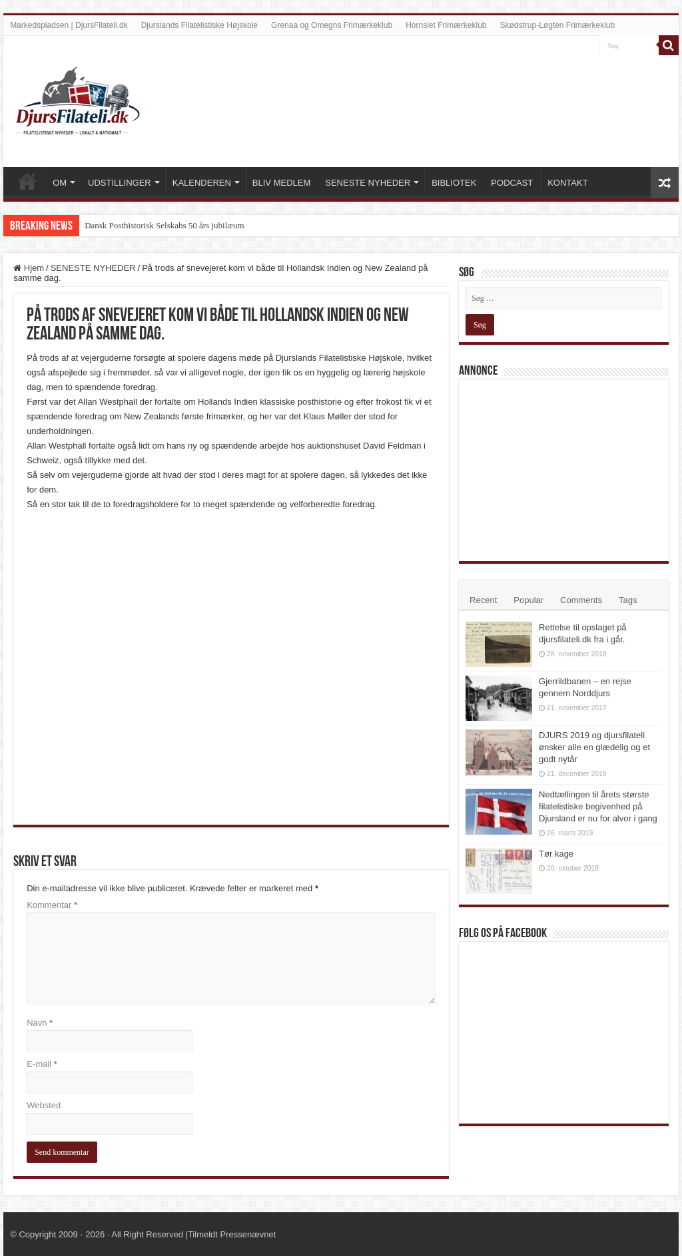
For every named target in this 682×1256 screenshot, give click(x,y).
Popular (528, 600)
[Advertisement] (565, 469)
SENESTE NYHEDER (367, 183)
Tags (628, 600)
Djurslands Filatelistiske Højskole (199, 25)
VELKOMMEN (27, 181)
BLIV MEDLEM (281, 183)
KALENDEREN (201, 183)
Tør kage (556, 854)
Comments (581, 600)
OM (60, 183)
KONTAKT (567, 183)
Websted (44, 1105)
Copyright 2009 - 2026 (62, 1234)
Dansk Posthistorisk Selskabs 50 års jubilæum (164, 225)
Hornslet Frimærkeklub (446, 25)
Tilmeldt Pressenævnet (232, 1234)
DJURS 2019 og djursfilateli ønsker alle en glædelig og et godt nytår (594, 747)
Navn (40, 1023)
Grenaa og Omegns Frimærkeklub (331, 25)
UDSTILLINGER (119, 183)
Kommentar (52, 905)
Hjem (28, 268)
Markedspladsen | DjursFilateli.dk (69, 25)
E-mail (42, 1064)
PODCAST (512, 183)
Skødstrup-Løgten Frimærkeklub (557, 25)
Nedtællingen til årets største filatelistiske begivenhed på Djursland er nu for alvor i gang (598, 806)
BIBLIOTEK (454, 183)
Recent (483, 600)
